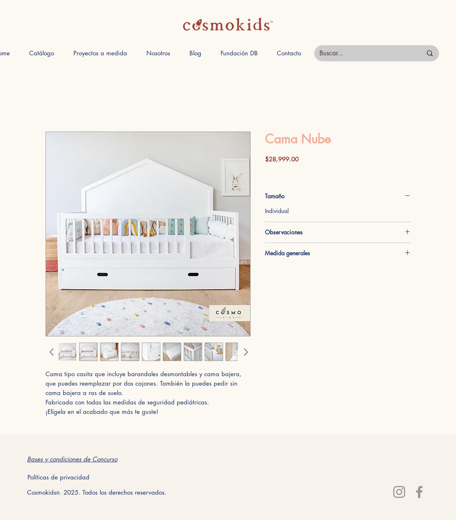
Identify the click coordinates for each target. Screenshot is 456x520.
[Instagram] (399, 492)
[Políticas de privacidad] (58, 477)
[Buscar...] (364, 53)
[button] (41, 53)
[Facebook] (419, 492)
